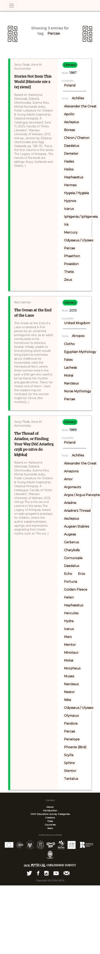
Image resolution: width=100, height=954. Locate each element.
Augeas (70, 534)
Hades (69, 161)
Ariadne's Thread (77, 511)
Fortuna (70, 582)
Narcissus (71, 383)
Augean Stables (76, 526)
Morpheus (72, 668)
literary (70, 65)
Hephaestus (73, 177)
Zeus (68, 280)
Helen (69, 597)
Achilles (78, 98)
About (50, 806)
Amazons (71, 471)
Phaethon (72, 256)
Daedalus (71, 146)
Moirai (68, 375)
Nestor (69, 692)
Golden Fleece (75, 589)
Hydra (68, 621)
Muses (69, 676)
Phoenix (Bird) (75, 747)
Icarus (69, 209)
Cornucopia (73, 558)
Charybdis (72, 550)
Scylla (68, 755)
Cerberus (71, 542)
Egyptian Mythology (80, 352)
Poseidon (71, 264)
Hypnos (70, 201)
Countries (50, 824)
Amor (68, 479)
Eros (81, 574)
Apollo (69, 114)
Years (50, 828)
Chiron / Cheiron (76, 138)
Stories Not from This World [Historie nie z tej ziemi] (32, 81)
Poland (69, 85)
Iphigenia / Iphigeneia (81, 217)
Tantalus (71, 779)
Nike (67, 700)
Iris (66, 224)
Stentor (70, 771)
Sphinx (69, 763)
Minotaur (71, 652)
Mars (68, 637)
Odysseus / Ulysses (78, 240)
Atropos (78, 336)
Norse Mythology (77, 391)
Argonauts (72, 487)
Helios (68, 169)
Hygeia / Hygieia (76, 193)
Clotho (69, 344)
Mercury (71, 232)
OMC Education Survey (43, 814)
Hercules (71, 613)
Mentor (70, 645)
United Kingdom (77, 323)
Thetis (69, 272)
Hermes (70, 185)
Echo (68, 574)
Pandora (70, 723)
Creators (50, 817)
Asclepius (71, 122)
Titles (50, 821)
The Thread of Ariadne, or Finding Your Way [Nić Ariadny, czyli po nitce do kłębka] (34, 444)
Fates (68, 360)
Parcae (69, 248)
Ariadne (70, 503)
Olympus (71, 716)
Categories (64, 814)
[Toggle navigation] (11, 5)
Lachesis (70, 368)
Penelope (72, 739)
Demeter (71, 153)
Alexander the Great (80, 106)
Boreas (69, 130)
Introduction (50, 810)
